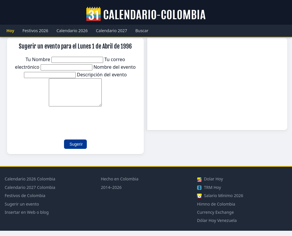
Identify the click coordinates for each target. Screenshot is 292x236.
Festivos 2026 (36, 30)
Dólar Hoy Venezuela (217, 225)
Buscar (141, 30)
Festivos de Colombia (25, 201)
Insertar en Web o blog (27, 217)
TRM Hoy (209, 192)
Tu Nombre (64, 59)
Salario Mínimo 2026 (220, 201)
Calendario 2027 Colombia (30, 192)
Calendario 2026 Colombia (30, 184)
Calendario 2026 (72, 30)
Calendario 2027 (111, 30)
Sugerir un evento (22, 209)
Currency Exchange (215, 217)
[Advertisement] (217, 84)
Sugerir (76, 149)
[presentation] (57, 125)
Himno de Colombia (216, 209)
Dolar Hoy (210, 184)
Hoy (10, 30)
